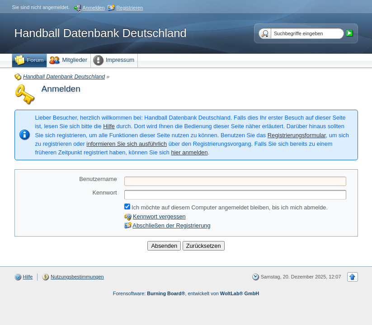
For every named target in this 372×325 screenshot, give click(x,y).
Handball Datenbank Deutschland (100, 33)
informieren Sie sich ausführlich (126, 143)
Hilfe (109, 126)
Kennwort (104, 192)
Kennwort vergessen (159, 216)
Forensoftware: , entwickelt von (186, 293)
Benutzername (98, 179)
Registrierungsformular (297, 135)
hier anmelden (189, 152)
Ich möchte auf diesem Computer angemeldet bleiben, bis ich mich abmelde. (226, 207)
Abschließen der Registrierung (171, 225)
